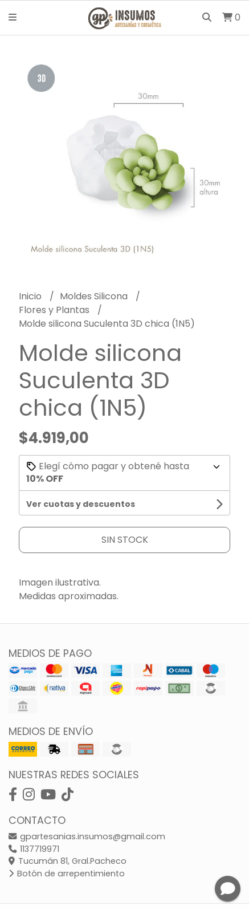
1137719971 (34, 849)
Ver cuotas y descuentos (80, 504)
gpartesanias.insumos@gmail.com (87, 836)
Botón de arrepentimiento (67, 873)
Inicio (31, 296)
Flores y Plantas (55, 309)
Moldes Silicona (95, 296)
